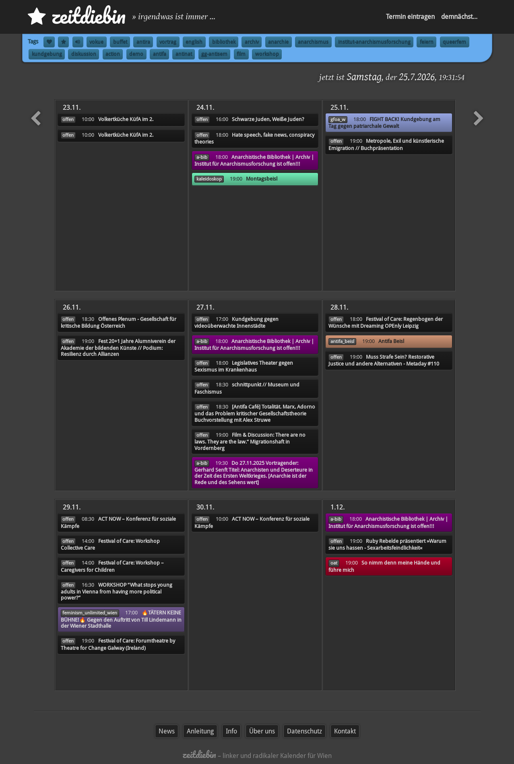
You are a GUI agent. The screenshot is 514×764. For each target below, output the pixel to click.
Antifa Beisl (391, 341)
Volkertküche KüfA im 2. (125, 119)
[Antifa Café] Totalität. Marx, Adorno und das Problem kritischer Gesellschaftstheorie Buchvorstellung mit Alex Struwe (254, 413)
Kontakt (345, 731)
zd (77, 16)
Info (231, 731)
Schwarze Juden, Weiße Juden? (268, 119)
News (167, 731)
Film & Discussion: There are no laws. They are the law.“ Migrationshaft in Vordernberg (250, 441)
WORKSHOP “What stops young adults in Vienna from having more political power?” (116, 591)
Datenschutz (304, 731)
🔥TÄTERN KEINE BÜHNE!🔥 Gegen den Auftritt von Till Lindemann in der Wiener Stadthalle (121, 619)
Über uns (262, 731)
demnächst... (459, 17)
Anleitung (200, 731)
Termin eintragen (410, 17)
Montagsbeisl (261, 179)
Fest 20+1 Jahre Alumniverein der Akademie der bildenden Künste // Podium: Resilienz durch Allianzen (118, 347)
